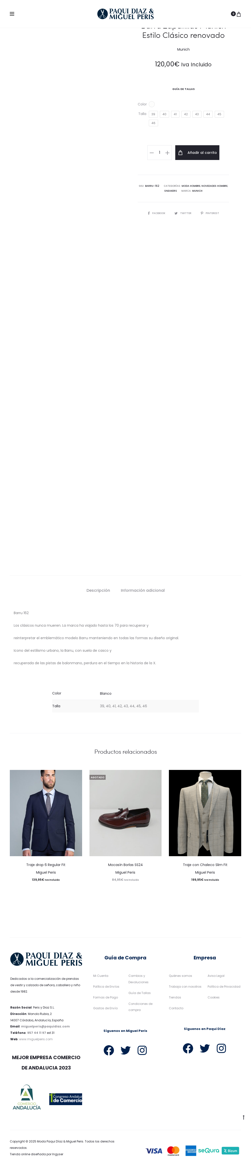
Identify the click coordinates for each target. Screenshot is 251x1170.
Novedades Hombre (214, 186)
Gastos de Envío (105, 1008)
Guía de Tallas (139, 993)
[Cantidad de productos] (159, 152)
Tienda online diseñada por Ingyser (36, 1154)
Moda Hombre (191, 186)
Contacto (176, 1008)
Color (142, 104)
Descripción (98, 590)
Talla (142, 113)
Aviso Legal (216, 976)
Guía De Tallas (183, 89)
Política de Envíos (106, 986)
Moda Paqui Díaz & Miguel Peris (60, 1141)
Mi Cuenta (100, 976)
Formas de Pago (105, 997)
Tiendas (175, 997)
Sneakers (170, 191)
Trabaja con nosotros (185, 986)
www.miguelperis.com (36, 1039)
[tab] (98, 590)
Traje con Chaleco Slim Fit (205, 864)
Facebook (157, 213)
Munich (197, 191)
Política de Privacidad (224, 986)
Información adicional (143, 590)
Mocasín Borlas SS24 (125, 864)
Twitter (183, 213)
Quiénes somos (180, 976)
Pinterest (210, 213)
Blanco (106, 693)
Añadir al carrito (197, 152)
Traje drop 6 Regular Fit (45, 864)
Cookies (214, 997)
